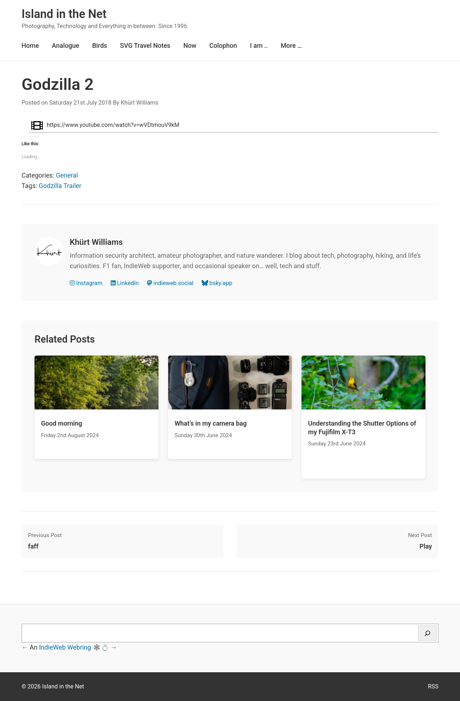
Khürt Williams (139, 102)
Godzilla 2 (57, 84)
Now (189, 45)
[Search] (427, 633)
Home (30, 45)
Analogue (65, 45)
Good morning (61, 423)
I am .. (259, 45)
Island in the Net (64, 14)
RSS (433, 686)
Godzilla (50, 185)
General (67, 175)
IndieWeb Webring (65, 647)
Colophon (223, 45)
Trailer (72, 185)
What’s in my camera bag (211, 423)
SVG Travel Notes (145, 45)
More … (291, 45)
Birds (99, 45)
